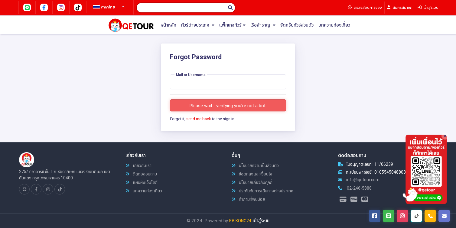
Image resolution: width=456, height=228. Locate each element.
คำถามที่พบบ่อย (248, 199)
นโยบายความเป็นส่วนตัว (255, 165)
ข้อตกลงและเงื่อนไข (252, 174)
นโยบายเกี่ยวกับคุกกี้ (252, 182)
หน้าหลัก (168, 25)
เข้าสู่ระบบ (260, 220)
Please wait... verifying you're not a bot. (228, 105)
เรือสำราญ (262, 25)
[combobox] (107, 4)
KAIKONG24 (240, 220)
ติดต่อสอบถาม (141, 174)
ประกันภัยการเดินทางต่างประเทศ (262, 190)
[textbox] (107, 7)
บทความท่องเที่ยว (334, 25)
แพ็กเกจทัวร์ (232, 25)
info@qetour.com (358, 179)
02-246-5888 (355, 188)
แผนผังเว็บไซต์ (141, 182)
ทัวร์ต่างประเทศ (197, 25)
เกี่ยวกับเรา (138, 165)
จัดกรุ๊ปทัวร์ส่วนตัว (297, 25)
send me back (198, 119)
